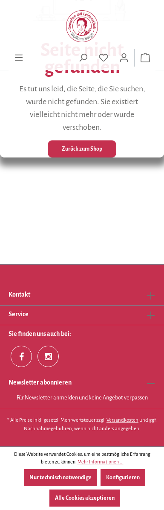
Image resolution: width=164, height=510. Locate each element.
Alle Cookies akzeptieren (85, 498)
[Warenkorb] (145, 58)
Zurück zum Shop (82, 149)
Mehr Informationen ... (101, 461)
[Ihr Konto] (124, 58)
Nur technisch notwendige (60, 478)
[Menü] (19, 58)
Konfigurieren (123, 478)
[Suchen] (83, 58)
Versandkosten (122, 420)
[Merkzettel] (103, 58)
